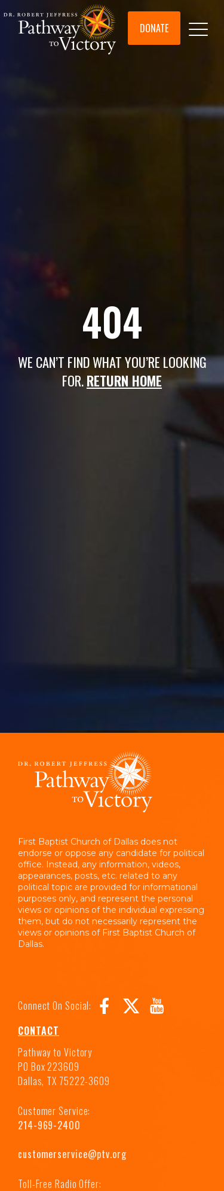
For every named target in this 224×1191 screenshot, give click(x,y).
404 (112, 321)
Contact (38, 1031)
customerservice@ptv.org (72, 1154)
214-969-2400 (49, 1125)
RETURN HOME (124, 380)
